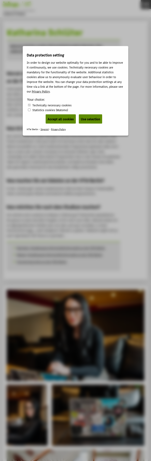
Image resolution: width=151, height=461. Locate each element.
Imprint (45, 129)
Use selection (90, 119)
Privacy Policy (41, 91)
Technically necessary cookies (52, 105)
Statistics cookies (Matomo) (50, 110)
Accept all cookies (61, 119)
